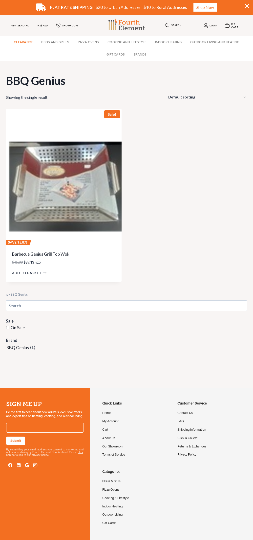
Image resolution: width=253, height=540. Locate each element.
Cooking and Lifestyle (126, 42)
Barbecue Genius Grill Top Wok (40, 254)
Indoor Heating (168, 42)
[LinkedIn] (19, 465)
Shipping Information (191, 429)
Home (106, 412)
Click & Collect (187, 438)
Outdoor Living (112, 514)
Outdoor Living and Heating (214, 42)
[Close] (247, 6)
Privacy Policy (186, 454)
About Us (108, 438)
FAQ (180, 421)
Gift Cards (115, 54)
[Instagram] (35, 465)
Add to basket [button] (29, 273)
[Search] (167, 25)
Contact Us (185, 412)
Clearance (23, 42)
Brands (140, 54)
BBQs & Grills (111, 481)
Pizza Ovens (88, 42)
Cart (105, 429)
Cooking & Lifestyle (115, 498)
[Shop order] (207, 97)
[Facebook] (10, 465)
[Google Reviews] (27, 465)
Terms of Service (113, 454)
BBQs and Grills (55, 42)
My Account (110, 421)
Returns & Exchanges (191, 446)
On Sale (18, 327)
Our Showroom (112, 446)
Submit (15, 440)
